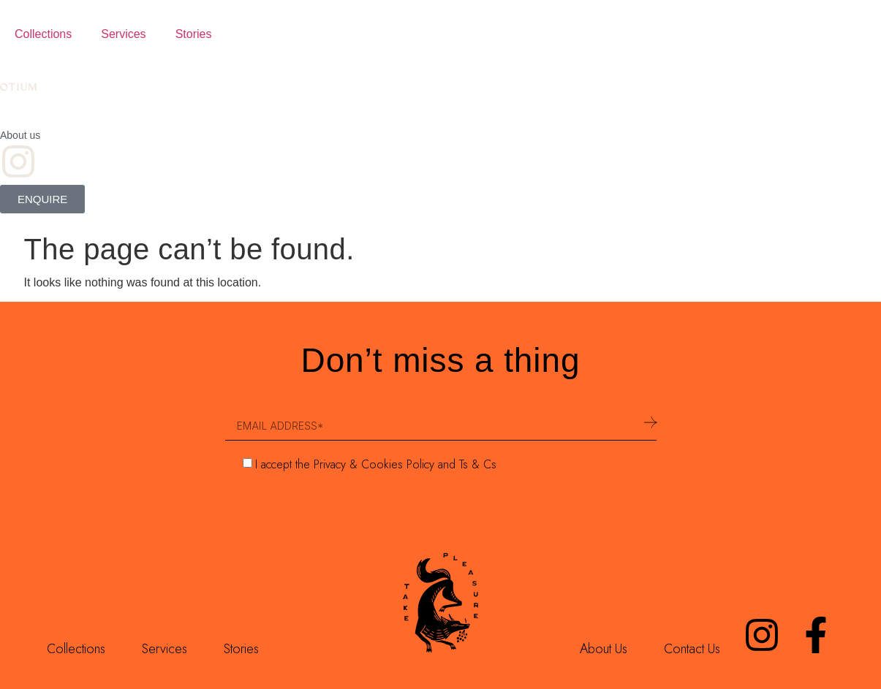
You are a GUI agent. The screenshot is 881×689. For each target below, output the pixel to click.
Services (123, 34)
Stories (193, 34)
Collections (43, 34)
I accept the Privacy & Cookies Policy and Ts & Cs (375, 464)
